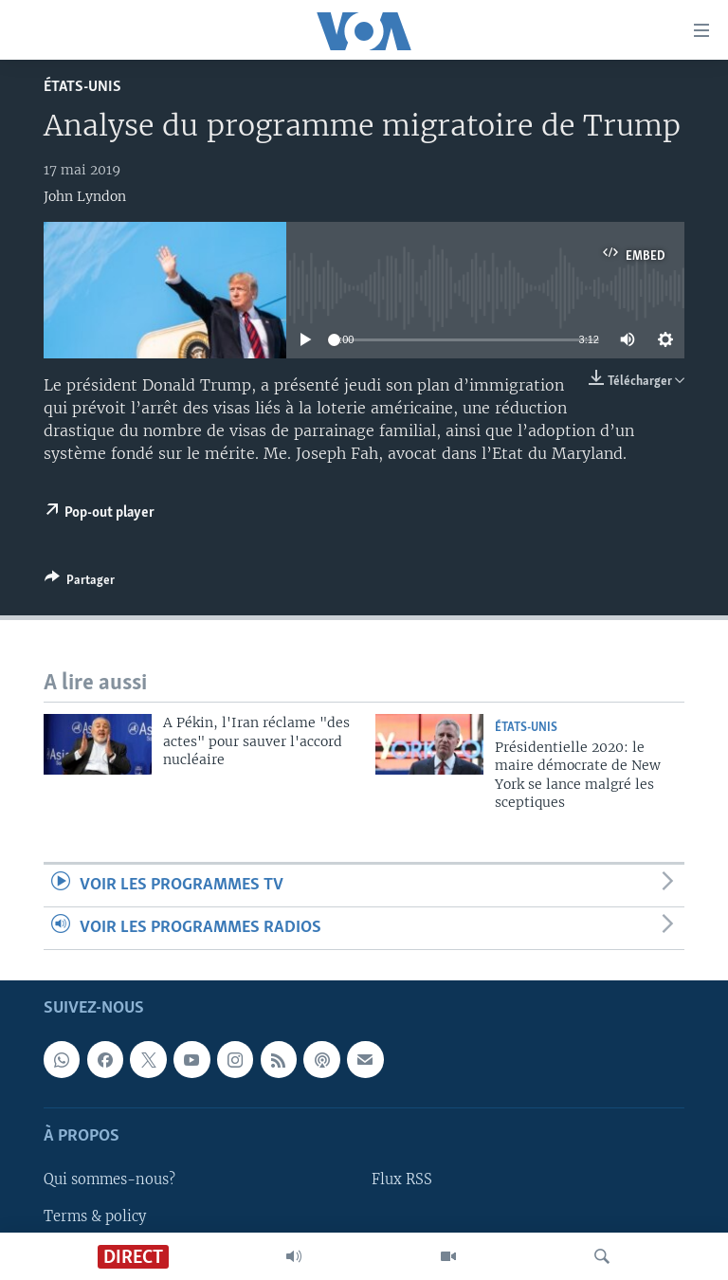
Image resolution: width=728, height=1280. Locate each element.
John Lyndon (85, 196)
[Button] (80, 583)
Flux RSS (402, 1180)
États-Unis (82, 87)
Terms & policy (95, 1216)
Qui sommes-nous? (109, 1180)
